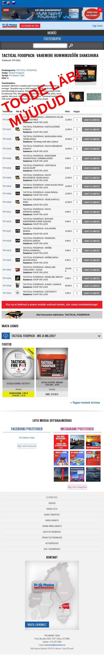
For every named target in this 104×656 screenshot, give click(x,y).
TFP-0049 (6, 149)
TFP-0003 (6, 168)
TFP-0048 (6, 139)
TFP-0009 (6, 202)
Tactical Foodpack (16, 73)
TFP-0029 (6, 241)
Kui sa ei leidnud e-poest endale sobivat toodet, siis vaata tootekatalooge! (52, 304)
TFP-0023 (6, 250)
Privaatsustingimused (52, 537)
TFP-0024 (6, 260)
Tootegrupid (52, 38)
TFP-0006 (6, 186)
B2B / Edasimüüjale (52, 549)
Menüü (52, 32)
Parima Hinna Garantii (52, 526)
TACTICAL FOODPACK (26, 70)
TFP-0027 (6, 231)
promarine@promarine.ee (54, 644)
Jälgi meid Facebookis (27, 446)
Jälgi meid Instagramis (77, 487)
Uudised (52, 503)
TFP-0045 (6, 158)
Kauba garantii (52, 520)
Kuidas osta (52, 508)
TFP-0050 (6, 270)
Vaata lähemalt (37, 624)
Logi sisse (97, 26)
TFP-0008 (6, 194)
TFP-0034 (6, 278)
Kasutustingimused (52, 531)
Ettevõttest (52, 497)
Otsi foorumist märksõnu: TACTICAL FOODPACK (63, 314)
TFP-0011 (6, 212)
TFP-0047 (6, 129)
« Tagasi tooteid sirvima (85, 402)
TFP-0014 (6, 221)
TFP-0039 (6, 286)
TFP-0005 (6, 178)
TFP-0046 (6, 120)
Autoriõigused (52, 543)
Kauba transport (52, 514)
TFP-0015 (6, 293)
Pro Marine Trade (16, 75)
